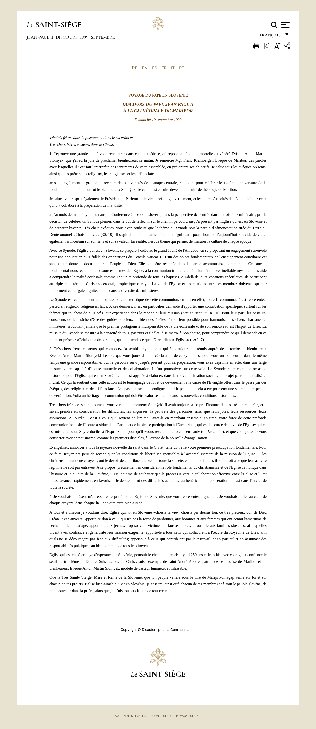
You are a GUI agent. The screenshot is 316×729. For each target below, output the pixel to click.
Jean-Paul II (40, 37)
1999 (84, 37)
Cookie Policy (161, 716)
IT (173, 67)
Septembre (103, 37)
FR (164, 67)
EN (144, 67)
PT (181, 67)
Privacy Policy (187, 716)
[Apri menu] (285, 25)
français (270, 36)
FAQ (116, 716)
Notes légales (135, 716)
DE (134, 67)
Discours (67, 37)
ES (154, 67)
